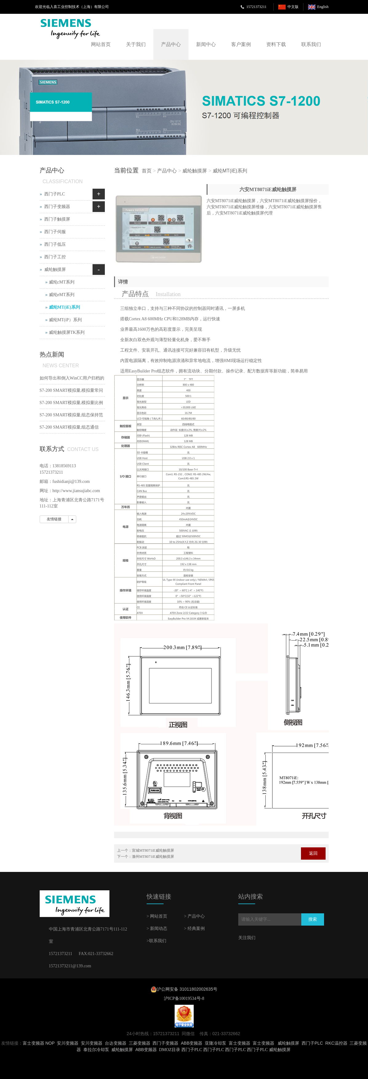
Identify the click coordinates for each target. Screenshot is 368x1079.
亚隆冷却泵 (215, 1043)
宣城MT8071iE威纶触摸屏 (153, 850)
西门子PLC (54, 194)
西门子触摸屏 (57, 219)
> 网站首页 (157, 916)
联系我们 (311, 44)
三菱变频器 (139, 1043)
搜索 (312, 919)
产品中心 (171, 44)
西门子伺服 (55, 231)
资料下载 (276, 44)
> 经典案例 (194, 928)
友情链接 (54, 519)
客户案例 (241, 44)
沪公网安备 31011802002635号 (187, 989)
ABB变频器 (191, 1043)
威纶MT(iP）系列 (65, 320)
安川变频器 (67, 1043)
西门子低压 (55, 244)
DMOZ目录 (169, 1049)
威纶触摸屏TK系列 (67, 332)
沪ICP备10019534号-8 (184, 998)
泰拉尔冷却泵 (96, 1049)
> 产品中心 (194, 916)
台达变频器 (115, 1043)
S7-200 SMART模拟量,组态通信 (69, 427)
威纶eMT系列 (61, 294)
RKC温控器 (336, 1043)
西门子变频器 (57, 206)
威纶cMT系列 (61, 282)
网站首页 (101, 44)
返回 (313, 853)
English (323, 7)
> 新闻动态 (157, 928)
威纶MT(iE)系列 (230, 170)
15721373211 (256, 7)
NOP (49, 1043)
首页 (147, 170)
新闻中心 (206, 44)
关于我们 (136, 44)
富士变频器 (33, 1043)
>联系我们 (156, 940)
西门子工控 (55, 257)
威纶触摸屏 (194, 170)
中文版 (293, 7)
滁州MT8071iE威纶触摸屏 (153, 856)
